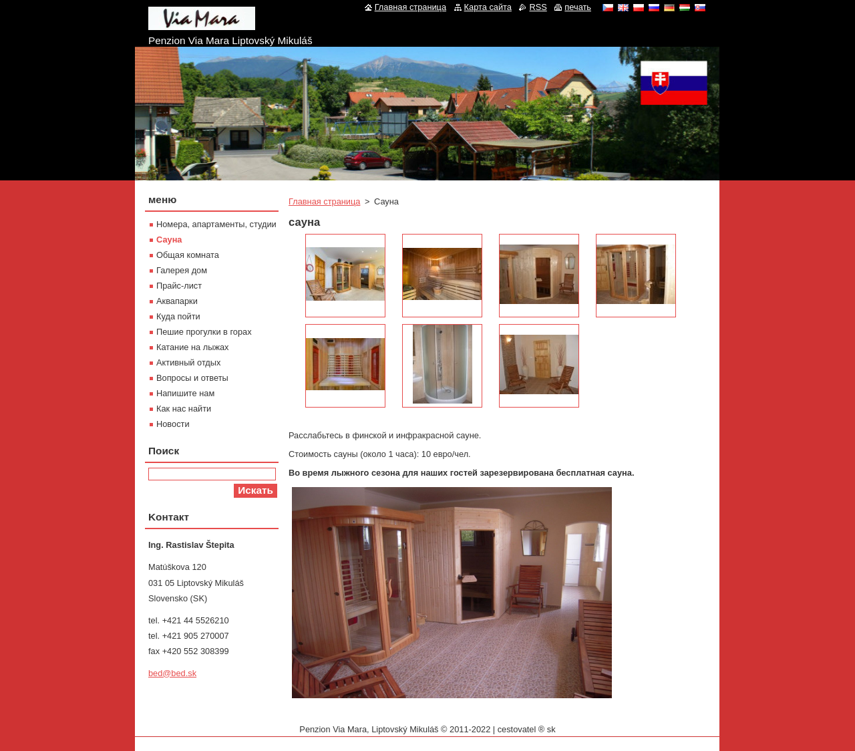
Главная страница (324, 201)
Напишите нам (185, 393)
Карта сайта (488, 7)
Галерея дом (181, 270)
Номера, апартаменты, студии (216, 224)
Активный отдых (188, 362)
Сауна (169, 240)
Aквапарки (177, 301)
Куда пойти (178, 316)
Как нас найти (183, 409)
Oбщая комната (187, 255)
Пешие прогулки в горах (204, 332)
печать (577, 7)
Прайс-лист (179, 286)
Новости (173, 424)
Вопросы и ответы (192, 378)
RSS (537, 7)
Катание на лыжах (192, 347)
